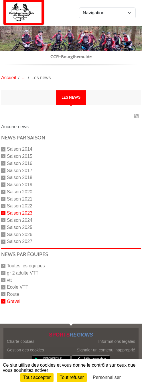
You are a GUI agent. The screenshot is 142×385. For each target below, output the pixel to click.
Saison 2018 (19, 177)
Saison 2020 (19, 191)
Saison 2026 (19, 234)
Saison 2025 (19, 227)
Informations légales (116, 341)
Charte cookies (20, 341)
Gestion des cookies (25, 350)
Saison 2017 (19, 170)
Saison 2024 (19, 220)
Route (13, 294)
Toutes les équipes (26, 265)
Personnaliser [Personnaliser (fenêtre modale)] (107, 377)
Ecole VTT (17, 287)
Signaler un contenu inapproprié (106, 350)
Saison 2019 (19, 184)
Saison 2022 (19, 205)
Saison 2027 (19, 241)
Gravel (13, 301)
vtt (9, 279)
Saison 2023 (19, 213)
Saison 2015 (19, 156)
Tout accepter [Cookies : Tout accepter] (37, 377)
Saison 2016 (19, 163)
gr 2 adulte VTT (22, 273)
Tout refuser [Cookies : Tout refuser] (72, 377)
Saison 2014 (19, 149)
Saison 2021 (19, 198)
